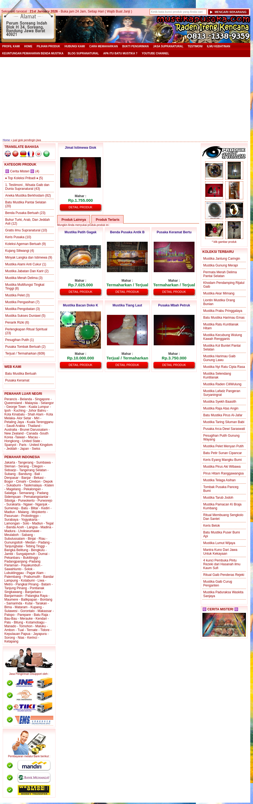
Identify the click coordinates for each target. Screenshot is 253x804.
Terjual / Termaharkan (20, 353)
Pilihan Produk (48, 46)
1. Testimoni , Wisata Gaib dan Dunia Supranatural (27, 187)
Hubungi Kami (74, 46)
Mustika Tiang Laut (127, 305)
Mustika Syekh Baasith (219, 401)
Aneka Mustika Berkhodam (24, 195)
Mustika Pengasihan (20, 302)
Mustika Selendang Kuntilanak (217, 375)
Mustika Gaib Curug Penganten (217, 583)
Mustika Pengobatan (20, 309)
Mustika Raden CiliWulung (222, 384)
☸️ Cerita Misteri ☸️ (19, 171)
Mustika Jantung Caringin (221, 258)
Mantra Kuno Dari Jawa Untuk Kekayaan (220, 551)
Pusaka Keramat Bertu (174, 232)
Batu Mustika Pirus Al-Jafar (222, 415)
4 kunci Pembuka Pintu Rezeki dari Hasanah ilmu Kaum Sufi (221, 564)
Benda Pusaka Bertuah (22, 213)
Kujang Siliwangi (17, 251)
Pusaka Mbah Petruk (174, 305)
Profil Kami (11, 46)
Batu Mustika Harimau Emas (224, 317)
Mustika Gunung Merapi (220, 265)
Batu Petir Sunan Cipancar (222, 453)
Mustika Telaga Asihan (219, 480)
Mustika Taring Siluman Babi (223, 422)
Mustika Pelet (15, 295)
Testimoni (195, 46)
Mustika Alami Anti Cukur (23, 264)
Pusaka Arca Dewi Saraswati (224, 429)
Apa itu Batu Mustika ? (120, 53)
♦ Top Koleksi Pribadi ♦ (21, 178)
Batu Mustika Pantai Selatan (25, 202)
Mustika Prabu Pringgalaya (222, 311)
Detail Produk (80, 207)
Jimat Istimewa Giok (80, 148)
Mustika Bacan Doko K (80, 305)
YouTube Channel (155, 53)
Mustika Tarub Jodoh (218, 497)
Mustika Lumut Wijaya (219, 543)
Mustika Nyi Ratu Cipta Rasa (224, 367)
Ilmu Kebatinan (218, 46)
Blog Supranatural (83, 53)
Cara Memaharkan (103, 46)
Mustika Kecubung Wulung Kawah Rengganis (222, 337)
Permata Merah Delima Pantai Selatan (220, 274)
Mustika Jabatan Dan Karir (24, 271)
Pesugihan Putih (17, 340)
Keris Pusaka (14, 237)
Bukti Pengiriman (135, 46)
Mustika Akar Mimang (219, 293)
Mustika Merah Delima (21, 278)
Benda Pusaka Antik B (127, 232)
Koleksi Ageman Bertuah (23, 244)
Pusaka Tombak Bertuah (23, 347)
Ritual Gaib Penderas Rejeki (223, 575)
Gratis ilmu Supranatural (22, 230)
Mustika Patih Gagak (80, 232)
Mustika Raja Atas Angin (220, 408)
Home (28, 46)
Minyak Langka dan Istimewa (26, 257)
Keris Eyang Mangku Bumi (222, 460)
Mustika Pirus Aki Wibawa (221, 466)
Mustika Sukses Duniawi (23, 316)
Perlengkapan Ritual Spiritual (26, 329)
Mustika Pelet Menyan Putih (223, 446)
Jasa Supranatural (168, 46)
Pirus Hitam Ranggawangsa (223, 473)
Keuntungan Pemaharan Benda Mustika (32, 53)
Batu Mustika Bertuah (20, 373)
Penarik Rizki (14, 322)
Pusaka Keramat (17, 380)
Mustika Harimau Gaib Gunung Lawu (219, 358)
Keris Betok (211, 525)
